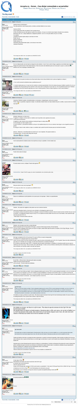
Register (42, 9)
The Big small (7, 14)
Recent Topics (32, 8)
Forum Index (5, 16)
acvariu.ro (64, 8)
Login (48, 9)
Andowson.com (48, 404)
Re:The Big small (19, 76)
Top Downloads (48, 8)
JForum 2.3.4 (33, 404)
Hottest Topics (40, 8)
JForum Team (39, 404)
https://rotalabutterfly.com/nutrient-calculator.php (24, 348)
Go (74, 16)
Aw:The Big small (19, 61)
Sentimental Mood (16, 172)
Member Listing (56, 8)
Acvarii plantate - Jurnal (14, 16)
